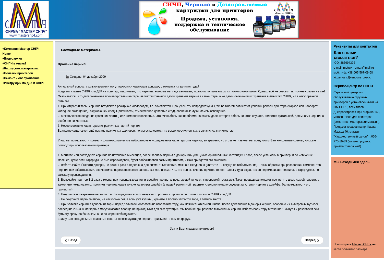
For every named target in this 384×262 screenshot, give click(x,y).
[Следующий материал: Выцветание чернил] (312, 240)
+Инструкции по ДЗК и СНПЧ (23, 83)
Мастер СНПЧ (362, 244)
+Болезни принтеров (17, 73)
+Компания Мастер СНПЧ (20, 48)
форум (185, 219)
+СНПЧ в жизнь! (14, 63)
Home (6, 53)
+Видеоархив (12, 58)
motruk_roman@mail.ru (358, 67)
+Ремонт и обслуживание (20, 78)
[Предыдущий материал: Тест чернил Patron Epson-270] (70, 240)
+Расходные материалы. (20, 68)
